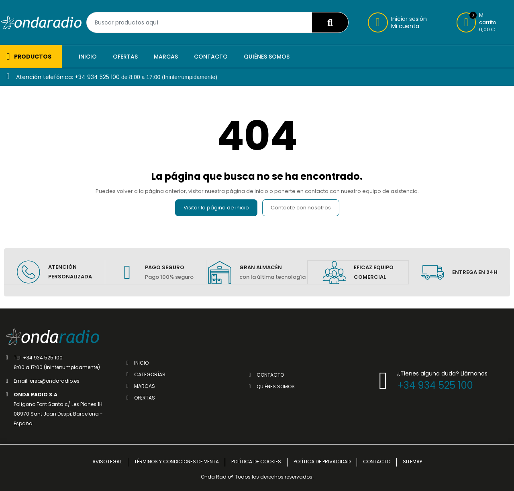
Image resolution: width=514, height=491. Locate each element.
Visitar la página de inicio (216, 207)
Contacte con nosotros (301, 207)
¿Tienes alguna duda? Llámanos (442, 373)
